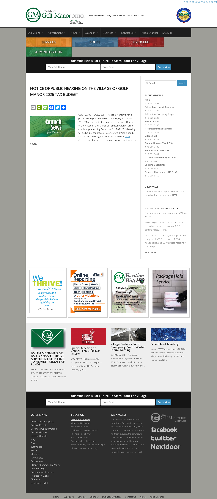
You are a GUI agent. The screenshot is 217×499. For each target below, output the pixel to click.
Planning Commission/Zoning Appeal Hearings (44, 457)
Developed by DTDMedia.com (124, 492)
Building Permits (39, 415)
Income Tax (36, 436)
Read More (151, 242)
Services (46, 42)
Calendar (91, 32)
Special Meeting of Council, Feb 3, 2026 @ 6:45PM (85, 341)
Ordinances (37, 451)
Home (56, 487)
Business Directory (111, 487)
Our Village (36, 32)
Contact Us (129, 32)
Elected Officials (39, 426)
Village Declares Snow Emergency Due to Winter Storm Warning (128, 337)
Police (87, 42)
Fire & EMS (129, 42)
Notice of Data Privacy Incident (200, 1)
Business (109, 32)
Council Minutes (39, 422)
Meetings (35, 444)
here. (127, 126)
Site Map (167, 32)
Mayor (34, 440)
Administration (170, 42)
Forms (34, 433)
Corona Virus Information (44, 418)
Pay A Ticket (37, 447)
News (75, 32)
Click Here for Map (80, 409)
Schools (82, 487)
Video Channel (150, 32)
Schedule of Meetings (165, 334)
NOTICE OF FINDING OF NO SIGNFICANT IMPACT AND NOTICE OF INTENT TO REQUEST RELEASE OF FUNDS (48, 348)
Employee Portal (39, 473)
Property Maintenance (42, 462)
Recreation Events (40, 465)
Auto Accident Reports (42, 411)
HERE (175, 185)
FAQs (33, 429)
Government (57, 32)
